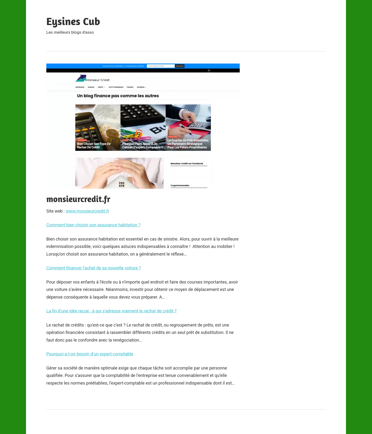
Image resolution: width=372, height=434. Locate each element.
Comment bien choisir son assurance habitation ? (93, 224)
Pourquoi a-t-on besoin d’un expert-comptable (89, 353)
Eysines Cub (73, 21)
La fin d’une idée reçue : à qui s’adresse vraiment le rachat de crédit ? (111, 310)
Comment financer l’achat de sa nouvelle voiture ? (93, 267)
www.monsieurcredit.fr (87, 211)
